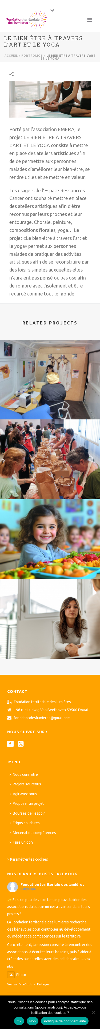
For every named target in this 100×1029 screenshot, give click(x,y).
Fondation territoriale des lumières (52, 884)
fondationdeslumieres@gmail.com (42, 718)
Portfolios (32, 55)
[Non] (93, 1012)
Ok (19, 1021)
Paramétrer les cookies (29, 859)
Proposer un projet (27, 803)
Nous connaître (24, 774)
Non (32, 1021)
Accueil (11, 55)
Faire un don (21, 842)
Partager (43, 984)
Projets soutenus (25, 784)
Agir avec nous (23, 794)
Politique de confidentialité (65, 1021)
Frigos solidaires (25, 823)
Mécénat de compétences (33, 833)
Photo (16, 975)
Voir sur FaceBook (19, 984)
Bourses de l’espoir (27, 813)
